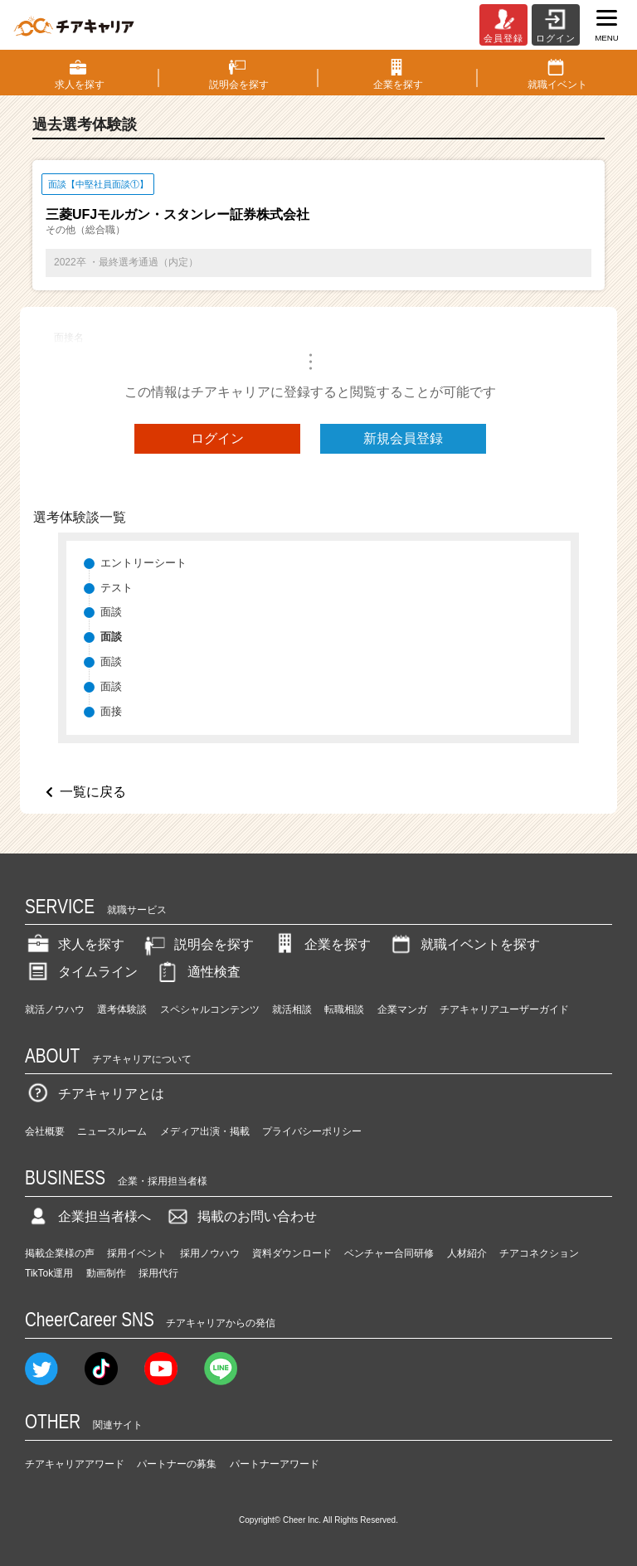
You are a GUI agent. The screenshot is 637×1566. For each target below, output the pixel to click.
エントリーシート (143, 563)
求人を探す (74, 944)
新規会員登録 (403, 438)
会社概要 (45, 1131)
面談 (111, 611)
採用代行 (158, 1273)
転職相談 (344, 1009)
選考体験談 (122, 1009)
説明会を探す (197, 944)
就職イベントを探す (463, 944)
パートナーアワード (274, 1464)
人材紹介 (467, 1253)
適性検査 (197, 972)
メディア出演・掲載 (205, 1131)
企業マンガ (402, 1009)
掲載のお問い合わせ (240, 1216)
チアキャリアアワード (74, 1464)
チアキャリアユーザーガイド (504, 1009)
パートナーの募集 (176, 1464)
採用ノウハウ (210, 1253)
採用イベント (137, 1253)
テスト (116, 587)
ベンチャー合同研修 (389, 1253)
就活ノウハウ (55, 1009)
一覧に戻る (93, 792)
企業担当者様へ (88, 1216)
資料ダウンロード (292, 1253)
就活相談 (292, 1009)
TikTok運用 (49, 1273)
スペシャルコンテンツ (210, 1009)
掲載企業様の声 (60, 1253)
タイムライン (81, 972)
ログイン (217, 438)
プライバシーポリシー (312, 1131)
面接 (111, 711)
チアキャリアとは (94, 1093)
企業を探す (321, 944)
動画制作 (106, 1273)
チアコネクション (539, 1253)
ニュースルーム (112, 1131)
